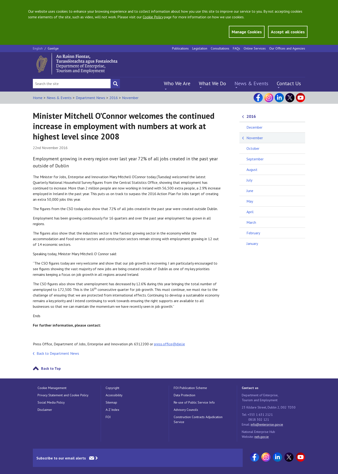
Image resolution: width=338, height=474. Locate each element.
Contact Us (289, 83)
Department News (90, 97)
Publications (180, 48)
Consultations (220, 48)
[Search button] (115, 83)
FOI (108, 417)
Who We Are (177, 83)
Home (37, 97)
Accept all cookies (288, 32)
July (249, 180)
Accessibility (114, 395)
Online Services (255, 48)
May (249, 201)
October (252, 148)
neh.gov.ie (261, 437)
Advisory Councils (186, 410)
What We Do (212, 83)
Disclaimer (45, 410)
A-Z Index (112, 410)
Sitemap (111, 402)
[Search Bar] (72, 83)
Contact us (250, 388)
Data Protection (184, 395)
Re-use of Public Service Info (194, 402)
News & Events (251, 83)
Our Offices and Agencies (287, 48)
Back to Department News (58, 353)
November (130, 97)
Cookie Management (52, 388)
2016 (113, 97)
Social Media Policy (51, 402)
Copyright (112, 388)
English (38, 48)
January (252, 243)
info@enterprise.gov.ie (267, 424)
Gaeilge (53, 48)
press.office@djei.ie (169, 344)
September (255, 159)
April (250, 211)
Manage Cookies (247, 32)
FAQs (236, 48)
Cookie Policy (153, 17)
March (251, 222)
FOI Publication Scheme (190, 388)
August (251, 169)
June (249, 190)
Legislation (199, 48)
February (253, 233)
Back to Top (51, 368)
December (254, 127)
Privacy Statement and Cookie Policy (63, 395)
